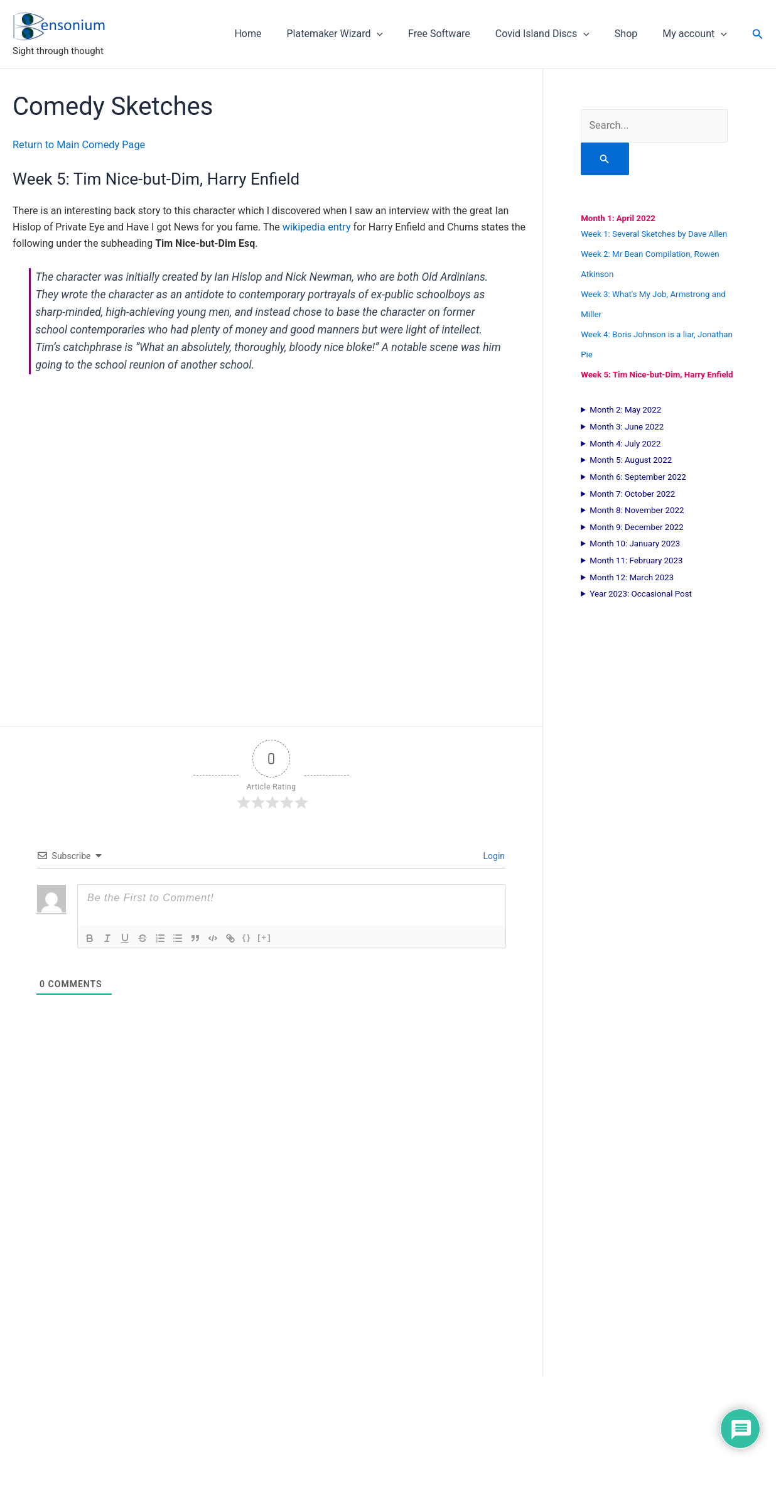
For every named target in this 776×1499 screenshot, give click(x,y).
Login (493, 855)
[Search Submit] (604, 158)
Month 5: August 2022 (631, 459)
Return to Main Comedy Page (78, 145)
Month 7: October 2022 (632, 493)
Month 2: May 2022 (625, 409)
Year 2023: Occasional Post (641, 593)
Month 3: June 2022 (627, 426)
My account (697, 34)
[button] (399, 34)
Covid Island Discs (555, 34)
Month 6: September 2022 (638, 476)
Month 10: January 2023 (635, 543)
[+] (264, 936)
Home (275, 34)
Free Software (457, 34)
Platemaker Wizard (357, 34)
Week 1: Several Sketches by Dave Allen (654, 233)
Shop (633, 34)
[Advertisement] (271, 1240)
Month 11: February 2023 (636, 560)
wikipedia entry (316, 226)
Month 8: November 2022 (637, 509)
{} (246, 936)
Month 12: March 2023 (632, 577)
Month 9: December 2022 (637, 526)
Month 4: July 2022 (625, 443)
